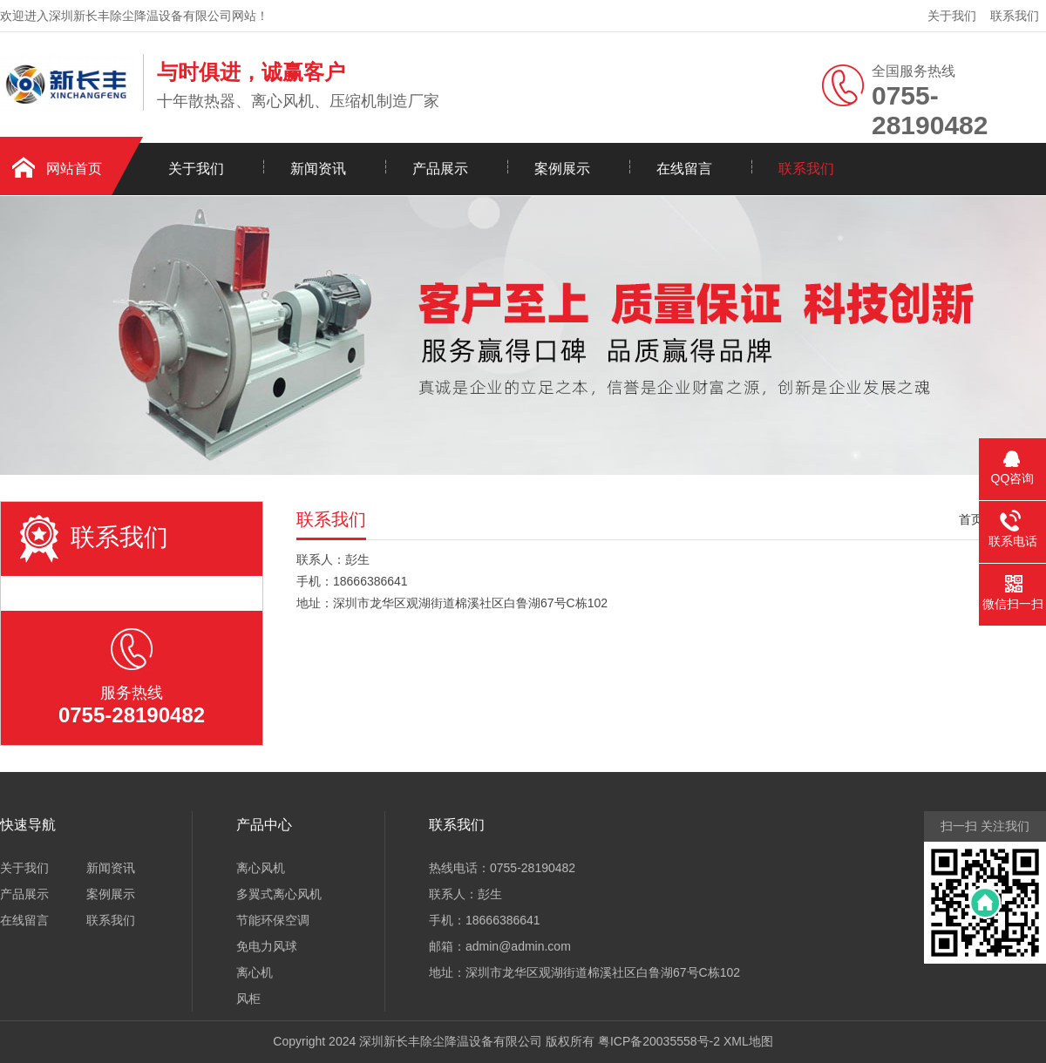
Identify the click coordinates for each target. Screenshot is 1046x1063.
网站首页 (74, 168)
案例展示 (562, 168)
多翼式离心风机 (279, 894)
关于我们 (951, 16)
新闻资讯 (318, 168)
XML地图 (748, 1041)
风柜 (248, 998)
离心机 (254, 972)
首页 (971, 519)
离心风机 (260, 868)
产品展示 (440, 168)
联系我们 (1014, 16)
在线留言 (684, 168)
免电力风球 (266, 946)
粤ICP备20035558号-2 (659, 1041)
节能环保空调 (272, 920)
